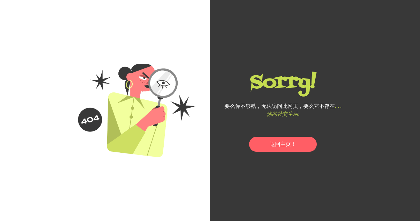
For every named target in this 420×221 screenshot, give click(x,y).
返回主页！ (283, 144)
